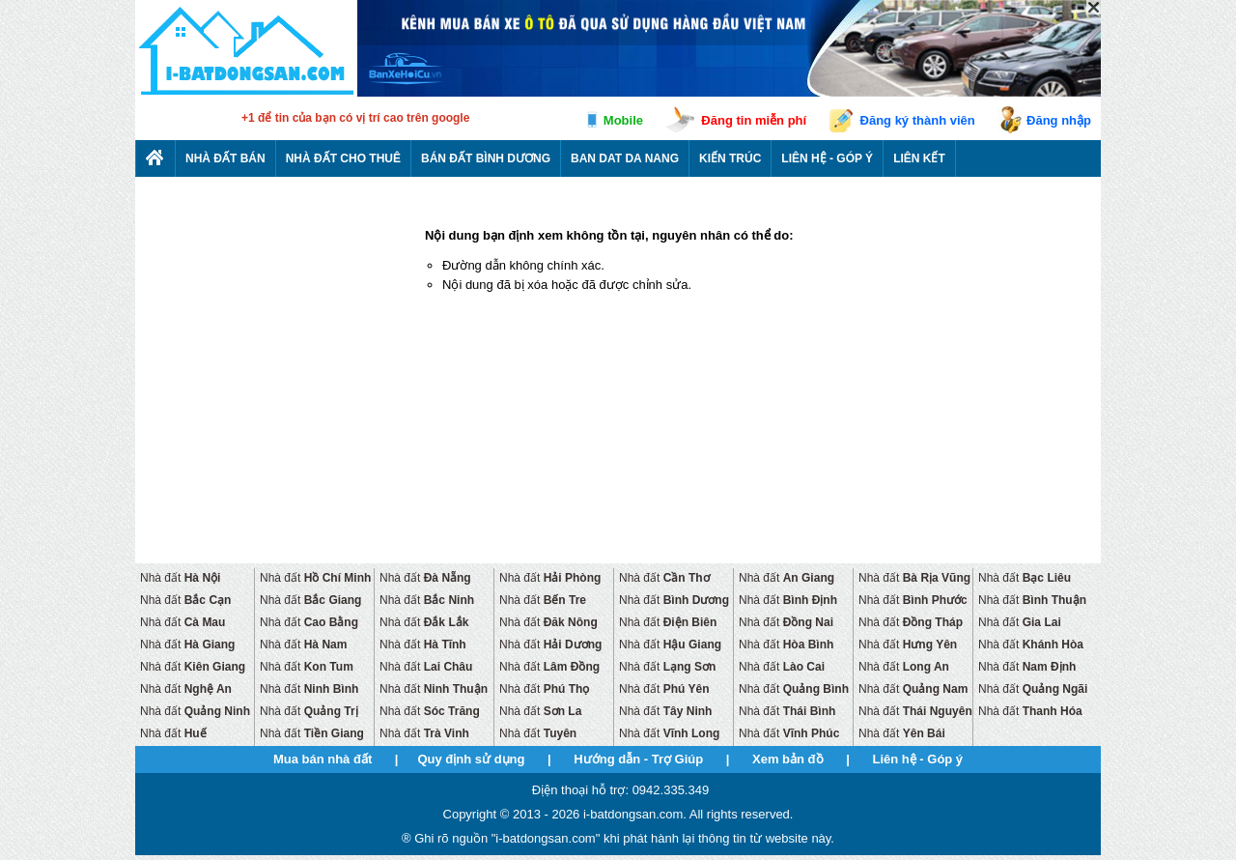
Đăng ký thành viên (917, 120)
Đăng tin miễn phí (753, 120)
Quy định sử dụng (470, 759)
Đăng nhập (1058, 120)
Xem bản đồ (788, 759)
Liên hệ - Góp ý (827, 158)
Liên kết (919, 158)
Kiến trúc (730, 158)
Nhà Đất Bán (225, 158)
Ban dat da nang (625, 158)
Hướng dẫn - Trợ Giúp (638, 759)
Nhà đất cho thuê (343, 158)
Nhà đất (180, 578)
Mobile (623, 120)
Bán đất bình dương (485, 158)
